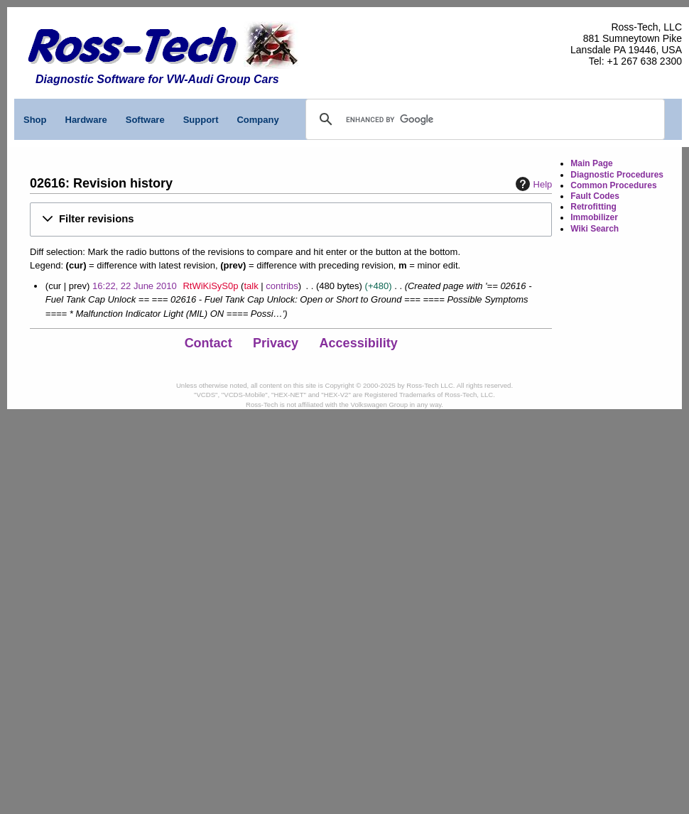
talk (251, 286)
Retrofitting (593, 207)
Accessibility (359, 343)
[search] (411, 119)
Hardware (86, 119)
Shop (35, 119)
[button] (291, 219)
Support (201, 119)
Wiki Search (594, 229)
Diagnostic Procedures (616, 175)
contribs (282, 286)
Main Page (591, 163)
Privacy (275, 343)
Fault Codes (594, 196)
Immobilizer (594, 217)
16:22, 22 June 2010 (134, 286)
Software (145, 119)
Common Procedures (613, 185)
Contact (208, 343)
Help (532, 184)
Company (257, 119)
